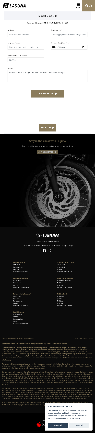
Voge (70, 245)
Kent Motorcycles (18, 312)
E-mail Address (56, 30)
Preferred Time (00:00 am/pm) (18, 55)
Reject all (79, 425)
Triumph (64, 245)
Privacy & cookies (88, 338)
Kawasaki (45, 245)
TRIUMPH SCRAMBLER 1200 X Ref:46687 (47, 23)
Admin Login (78, 338)
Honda (38, 245)
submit (46, 127)
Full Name (11, 30)
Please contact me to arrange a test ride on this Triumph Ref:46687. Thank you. (47, 76)
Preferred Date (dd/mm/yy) (60, 43)
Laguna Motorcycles (19, 262)
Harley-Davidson (28, 245)
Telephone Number (14, 43)
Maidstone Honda (62, 294)
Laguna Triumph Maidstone (65, 278)
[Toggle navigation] (78, 5)
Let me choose (74, 418)
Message (11, 68)
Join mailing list (45, 93)
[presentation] (47, 107)
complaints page (17, 404)
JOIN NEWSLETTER (45, 152)
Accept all (58, 425)
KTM (52, 245)
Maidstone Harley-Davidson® (22, 294)
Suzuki (58, 245)
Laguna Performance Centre (65, 262)
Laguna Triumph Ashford (20, 278)
